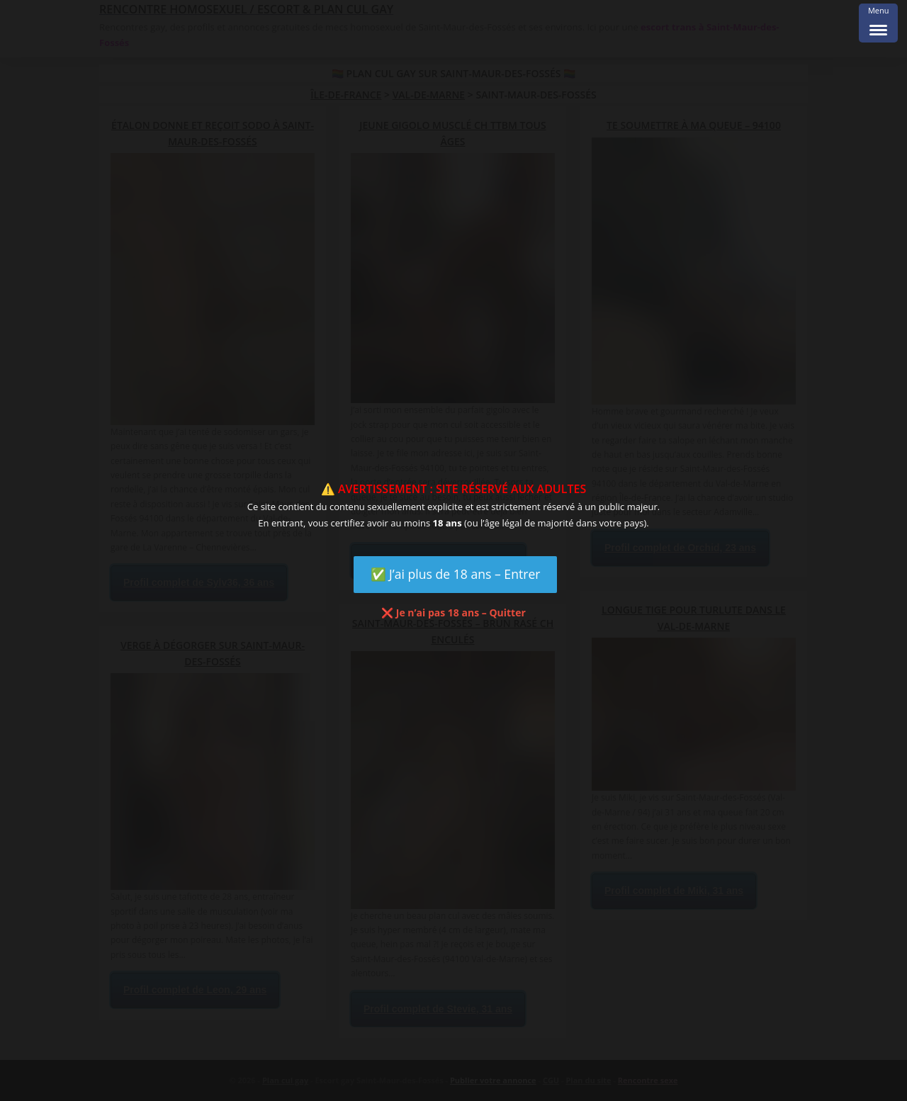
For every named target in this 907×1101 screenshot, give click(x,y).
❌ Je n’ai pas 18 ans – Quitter (453, 612)
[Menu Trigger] (878, 23)
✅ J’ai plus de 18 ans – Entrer (456, 573)
